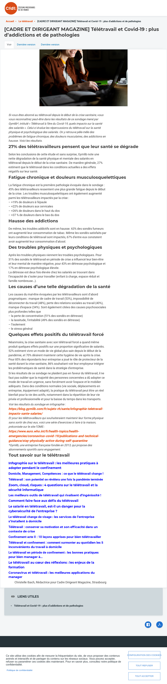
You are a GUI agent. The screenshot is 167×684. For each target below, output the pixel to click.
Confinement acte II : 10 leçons (30, 537)
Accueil (10, 21)
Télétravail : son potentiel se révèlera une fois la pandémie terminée (55, 479)
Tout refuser (144, 665)
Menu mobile (156, 9)
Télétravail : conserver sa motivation (33, 527)
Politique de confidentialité (19, 670)
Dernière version (26, 44)
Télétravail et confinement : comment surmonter (42, 542)
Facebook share (148, 624)
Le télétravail (26, 21)
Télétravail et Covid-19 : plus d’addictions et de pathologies (48, 605)
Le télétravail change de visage (30, 517)
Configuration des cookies (144, 655)
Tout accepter (144, 676)
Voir (9, 44)
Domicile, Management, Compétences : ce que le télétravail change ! (55, 473)
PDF (159, 624)
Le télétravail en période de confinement (36, 552)
